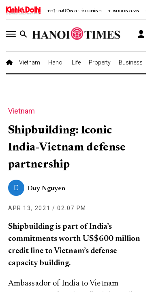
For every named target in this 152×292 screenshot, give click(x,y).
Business (131, 62)
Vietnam (29, 62)
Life (76, 62)
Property (100, 62)
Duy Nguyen (46, 188)
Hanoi (56, 62)
